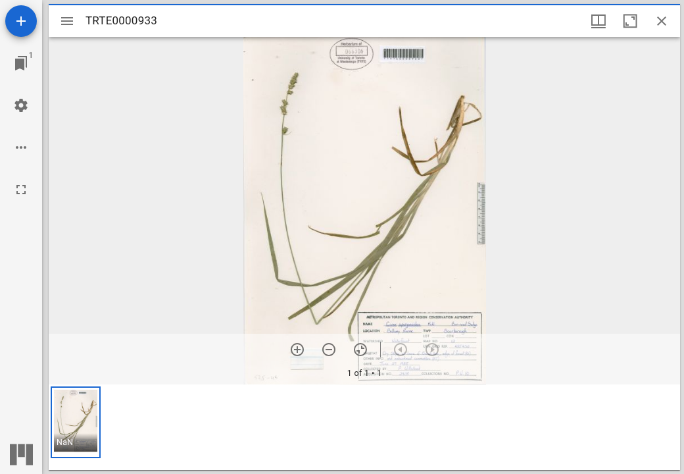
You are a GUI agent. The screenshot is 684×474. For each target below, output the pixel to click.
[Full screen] (21, 189)
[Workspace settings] (21, 105)
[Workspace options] (21, 147)
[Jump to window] (21, 63)
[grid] (364, 427)
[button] (75, 422)
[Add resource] (21, 21)
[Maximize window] (630, 21)
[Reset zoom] (360, 349)
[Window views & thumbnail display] (598, 21)
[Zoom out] (329, 349)
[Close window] (661, 21)
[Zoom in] (297, 349)
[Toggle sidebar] (67, 21)
